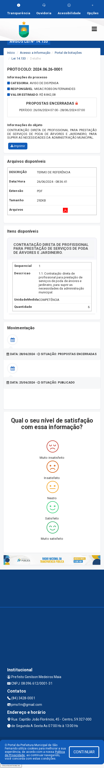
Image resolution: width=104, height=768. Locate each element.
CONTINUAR (84, 752)
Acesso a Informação (35, 52)
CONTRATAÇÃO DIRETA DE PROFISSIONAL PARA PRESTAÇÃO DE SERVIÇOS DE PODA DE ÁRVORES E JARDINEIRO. (51, 249)
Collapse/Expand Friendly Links (11, 765)
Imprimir (18, 146)
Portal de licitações (68, 52)
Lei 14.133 (19, 58)
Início (11, 52)
